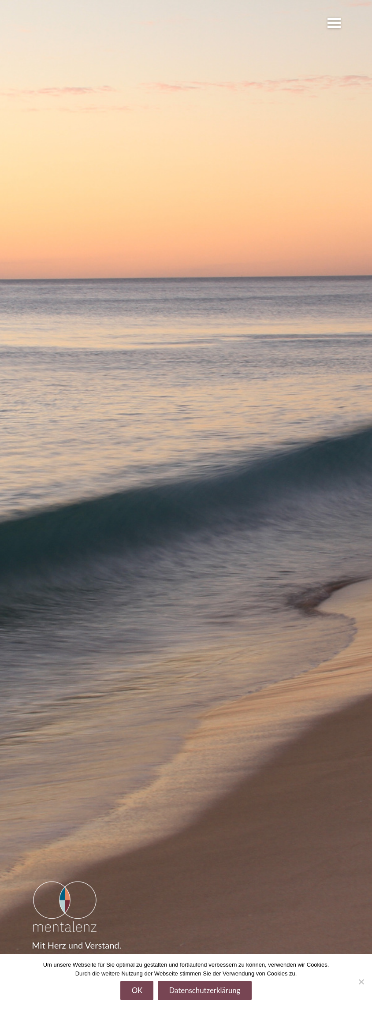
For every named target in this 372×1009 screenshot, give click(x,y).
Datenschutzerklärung (205, 990)
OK (137, 990)
